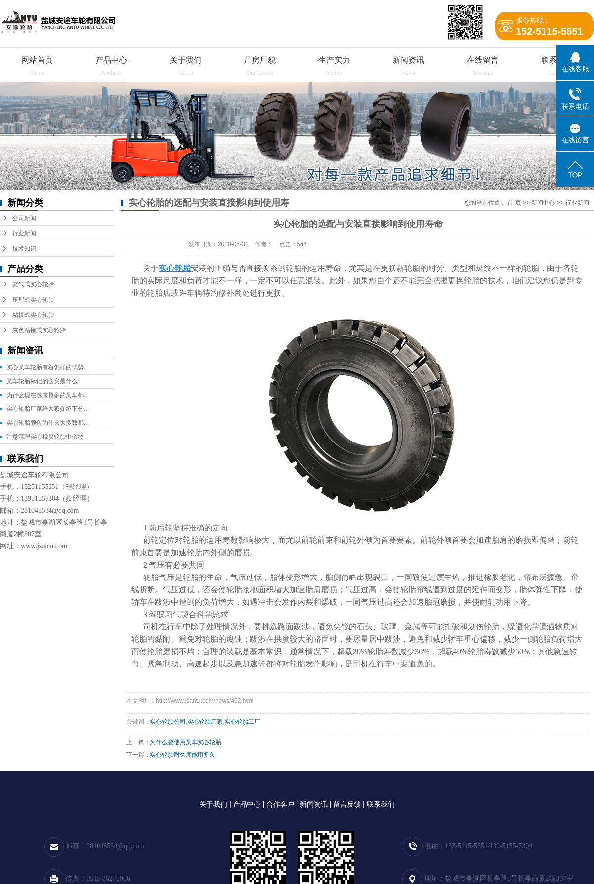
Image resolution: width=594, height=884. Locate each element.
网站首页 (37, 60)
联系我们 (381, 804)
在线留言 (482, 60)
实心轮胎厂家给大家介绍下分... (47, 408)
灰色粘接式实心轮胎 (39, 330)
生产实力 (334, 60)
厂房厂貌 (260, 60)
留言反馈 (347, 804)
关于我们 (185, 60)
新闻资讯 (408, 60)
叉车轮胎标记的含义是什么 (42, 381)
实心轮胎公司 (168, 721)
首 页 (514, 202)
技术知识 (24, 248)
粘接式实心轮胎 (33, 314)
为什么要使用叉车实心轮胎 (185, 742)
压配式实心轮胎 (33, 299)
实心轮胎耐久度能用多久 (182, 754)
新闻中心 (543, 202)
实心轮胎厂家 (205, 721)
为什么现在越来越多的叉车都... (47, 395)
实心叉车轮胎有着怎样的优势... (47, 367)
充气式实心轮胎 (33, 284)
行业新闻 (24, 233)
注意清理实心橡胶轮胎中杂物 (45, 436)
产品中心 (111, 60)
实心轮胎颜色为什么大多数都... (47, 422)
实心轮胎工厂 (242, 721)
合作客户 (280, 804)
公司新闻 (24, 218)
